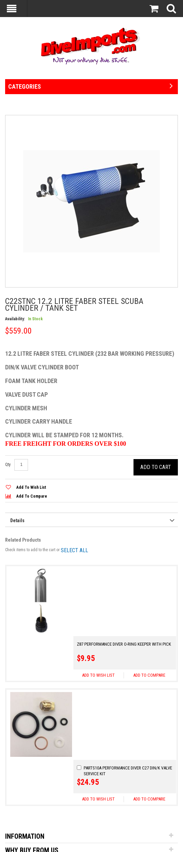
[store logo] (91, 46)
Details (17, 521)
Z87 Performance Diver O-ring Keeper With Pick (124, 574)
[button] (149, 606)
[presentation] (91, 520)
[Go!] (66, 801)
